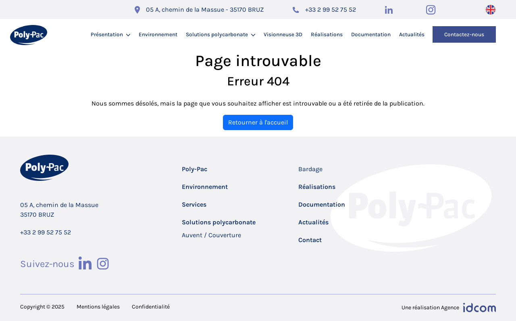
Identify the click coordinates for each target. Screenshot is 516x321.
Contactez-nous (464, 34)
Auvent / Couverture (211, 235)
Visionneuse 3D (283, 34)
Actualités (411, 34)
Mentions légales (98, 306)
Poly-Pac (194, 169)
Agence (450, 307)
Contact (310, 240)
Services (194, 204)
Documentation (371, 34)
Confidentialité (151, 306)
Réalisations (327, 34)
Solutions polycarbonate (217, 34)
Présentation (107, 34)
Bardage (310, 169)
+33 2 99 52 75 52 (330, 9)
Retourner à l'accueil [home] (258, 122)
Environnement (158, 34)
